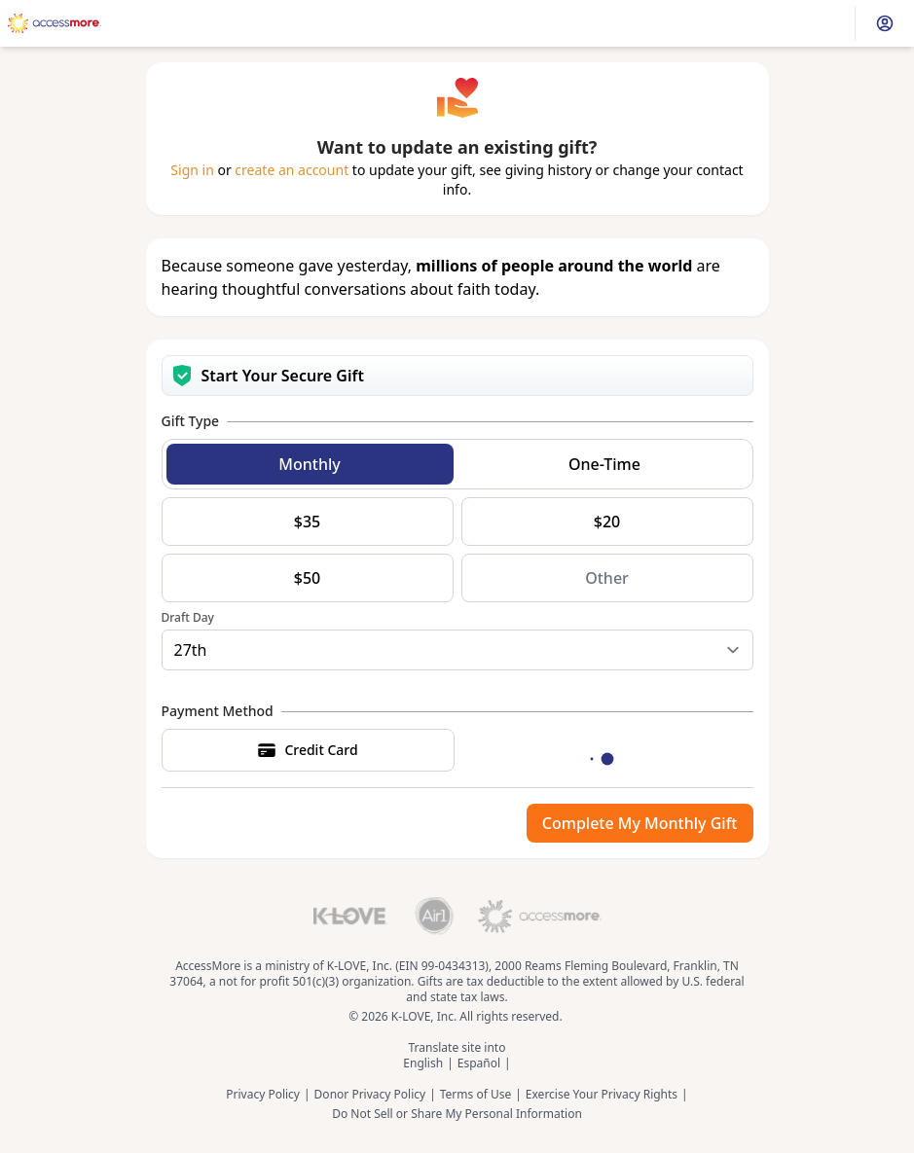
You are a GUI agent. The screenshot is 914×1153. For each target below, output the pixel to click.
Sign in (191, 170)
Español (478, 1063)
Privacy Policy (263, 1094)
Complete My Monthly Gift (640, 823)
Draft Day (188, 618)
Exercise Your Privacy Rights (601, 1094)
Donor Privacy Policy (370, 1094)
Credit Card (307, 750)
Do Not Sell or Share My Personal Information (457, 1114)
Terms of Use (475, 1094)
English (423, 1063)
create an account (291, 170)
